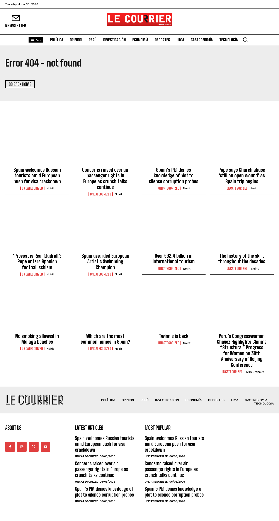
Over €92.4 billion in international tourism (174, 258)
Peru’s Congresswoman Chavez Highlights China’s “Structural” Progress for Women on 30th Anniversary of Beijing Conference (242, 350)
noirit (50, 188)
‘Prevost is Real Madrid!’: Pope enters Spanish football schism (37, 261)
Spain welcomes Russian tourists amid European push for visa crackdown (37, 175)
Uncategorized (32, 188)
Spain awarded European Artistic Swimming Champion (105, 261)
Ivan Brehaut (255, 372)
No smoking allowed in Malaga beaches (37, 339)
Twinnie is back (173, 336)
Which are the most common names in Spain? (105, 339)
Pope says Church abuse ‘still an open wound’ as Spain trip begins (241, 175)
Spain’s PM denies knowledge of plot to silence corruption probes (173, 175)
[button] (245, 39)
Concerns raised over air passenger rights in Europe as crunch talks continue (105, 178)
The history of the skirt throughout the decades (241, 258)
